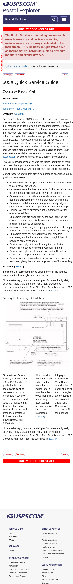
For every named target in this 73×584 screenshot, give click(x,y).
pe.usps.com (9, 156)
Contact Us (13, 533)
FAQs (11, 540)
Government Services (18, 576)
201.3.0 (54, 290)
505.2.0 (19, 114)
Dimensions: (10, 375)
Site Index (13, 537)
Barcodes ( (9, 266)
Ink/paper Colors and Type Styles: (62, 378)
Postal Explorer (21, 10)
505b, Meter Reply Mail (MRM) (19, 108)
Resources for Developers (53, 554)
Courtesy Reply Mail (19, 91)
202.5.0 (19, 266)
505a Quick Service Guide (30, 82)
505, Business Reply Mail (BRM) (20, 103)
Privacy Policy (48, 569)
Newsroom (13, 566)
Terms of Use (47, 573)
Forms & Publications (18, 573)
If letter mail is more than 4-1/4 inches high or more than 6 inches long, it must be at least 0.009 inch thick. (44, 385)
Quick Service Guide (16, 66)
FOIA (44, 576)
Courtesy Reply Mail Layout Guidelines (23, 298)
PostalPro (46, 557)
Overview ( (9, 114)
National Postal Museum (52, 550)
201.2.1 (40, 416)
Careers (12, 550)
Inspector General (49, 543)
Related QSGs (11, 98)
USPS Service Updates (19, 569)
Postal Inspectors (49, 540)
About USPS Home (17, 562)
